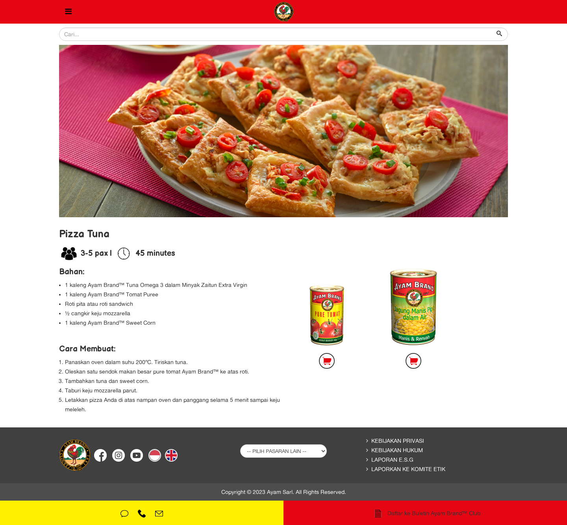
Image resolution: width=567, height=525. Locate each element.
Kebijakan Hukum (397, 450)
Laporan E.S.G (392, 460)
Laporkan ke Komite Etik (408, 469)
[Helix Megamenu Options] (68, 12)
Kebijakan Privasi (397, 441)
